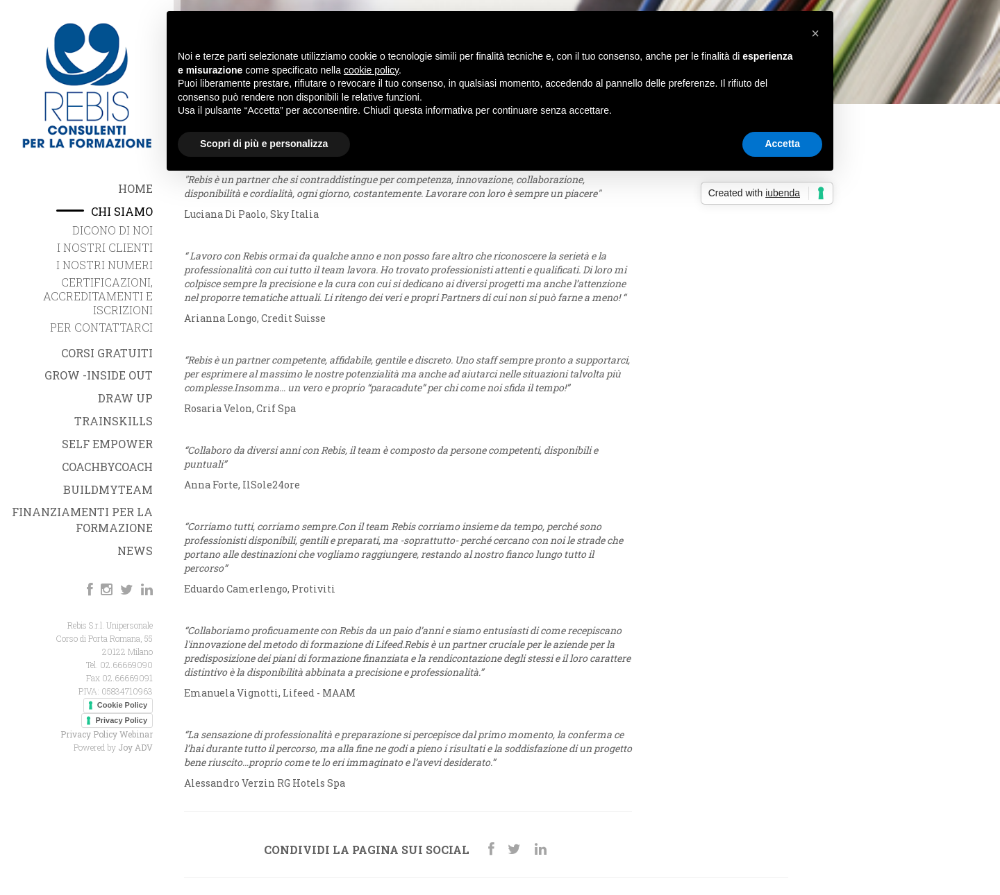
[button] (815, 33)
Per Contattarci (101, 327)
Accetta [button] (782, 143)
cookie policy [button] (371, 70)
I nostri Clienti (105, 247)
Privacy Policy (121, 720)
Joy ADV (135, 747)
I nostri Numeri (104, 264)
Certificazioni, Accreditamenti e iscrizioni (98, 296)
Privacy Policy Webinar (106, 734)
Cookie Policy (122, 705)
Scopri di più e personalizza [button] (264, 143)
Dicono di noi (112, 230)
